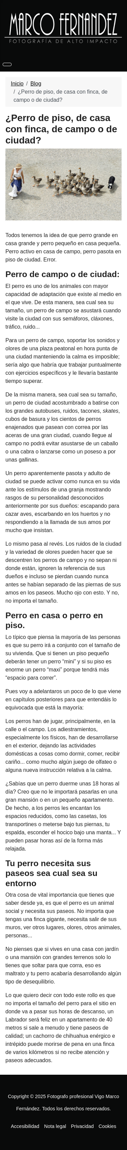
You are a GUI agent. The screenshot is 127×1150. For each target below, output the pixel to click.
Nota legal (55, 1126)
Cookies (107, 1126)
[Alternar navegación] (7, 64)
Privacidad (82, 1126)
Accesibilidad (25, 1126)
